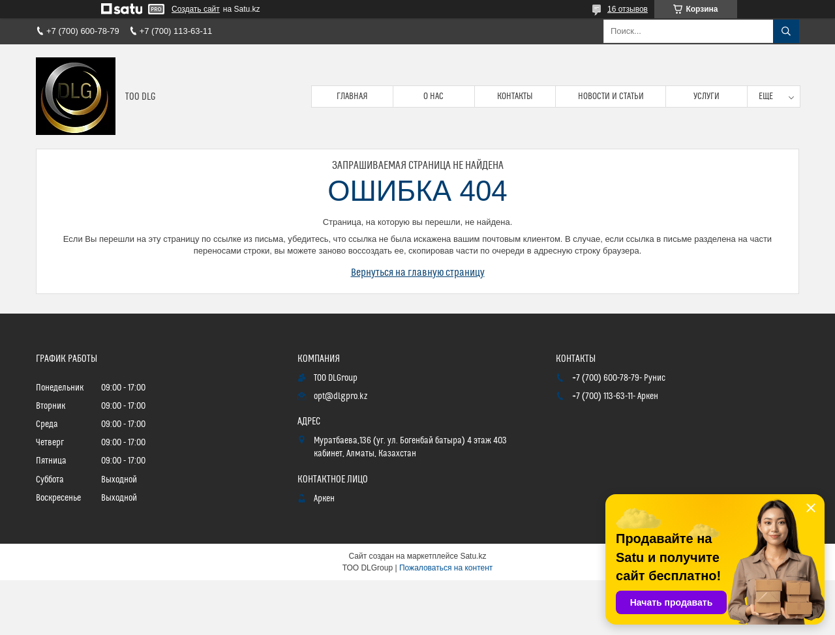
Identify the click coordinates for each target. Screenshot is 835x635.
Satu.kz (473, 556)
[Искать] (786, 31)
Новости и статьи (611, 96)
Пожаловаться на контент (446, 567)
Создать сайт (196, 9)
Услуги (706, 96)
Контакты (515, 96)
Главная (352, 96)
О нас (433, 96)
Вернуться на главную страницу (418, 272)
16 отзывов (627, 9)
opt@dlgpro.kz (340, 396)
